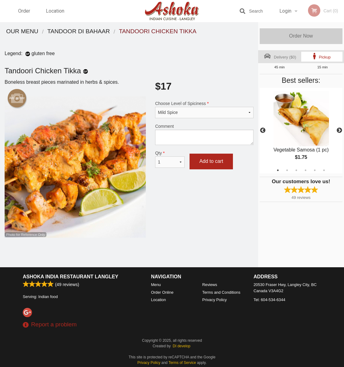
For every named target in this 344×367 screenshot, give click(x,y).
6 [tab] (324, 170)
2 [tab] (287, 170)
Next (339, 130)
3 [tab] (296, 170)
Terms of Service (182, 363)
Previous (263, 130)
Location (55, 11)
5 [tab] (315, 170)
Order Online (25, 15)
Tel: (269, 299)
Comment (204, 134)
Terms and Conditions (221, 292)
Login (285, 11)
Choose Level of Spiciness (204, 109)
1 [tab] (278, 170)
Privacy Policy (214, 299)
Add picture (17, 98)
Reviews (209, 284)
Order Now (301, 35)
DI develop (181, 346)
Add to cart (211, 161)
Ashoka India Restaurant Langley (70, 276)
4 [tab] (305, 170)
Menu (156, 284)
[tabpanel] (301, 130)
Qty (170, 159)
